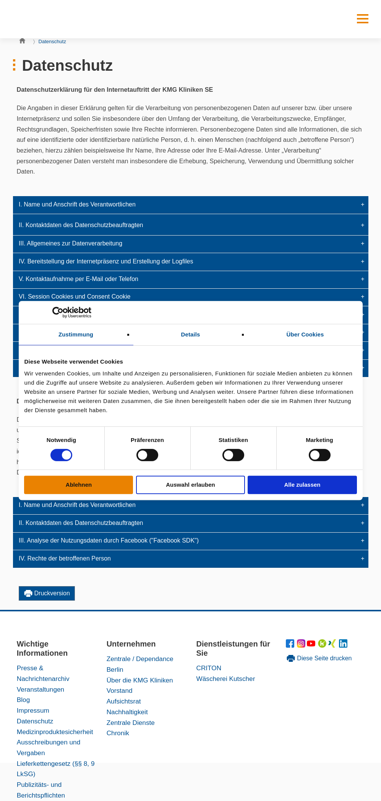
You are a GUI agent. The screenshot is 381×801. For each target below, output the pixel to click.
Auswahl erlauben (190, 484)
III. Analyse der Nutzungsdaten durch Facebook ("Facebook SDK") (109, 540)
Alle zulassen (302, 484)
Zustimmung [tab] (75, 334)
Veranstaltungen (40, 689)
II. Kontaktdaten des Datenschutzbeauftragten (81, 225)
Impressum (33, 710)
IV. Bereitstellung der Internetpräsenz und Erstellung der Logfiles (106, 261)
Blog (23, 700)
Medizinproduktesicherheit (55, 732)
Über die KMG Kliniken (140, 680)
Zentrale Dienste (131, 722)
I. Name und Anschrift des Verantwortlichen (77, 204)
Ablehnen (79, 484)
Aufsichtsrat (124, 701)
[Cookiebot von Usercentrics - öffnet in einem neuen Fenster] (57, 312)
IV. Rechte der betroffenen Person (65, 558)
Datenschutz (52, 41)
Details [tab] (190, 334)
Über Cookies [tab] (305, 334)
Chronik (118, 733)
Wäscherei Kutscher (225, 678)
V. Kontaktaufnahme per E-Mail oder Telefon (78, 279)
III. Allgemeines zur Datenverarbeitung (70, 243)
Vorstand (120, 690)
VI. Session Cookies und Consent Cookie (75, 296)
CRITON (208, 668)
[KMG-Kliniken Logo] (47, 19)
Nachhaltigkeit (127, 712)
